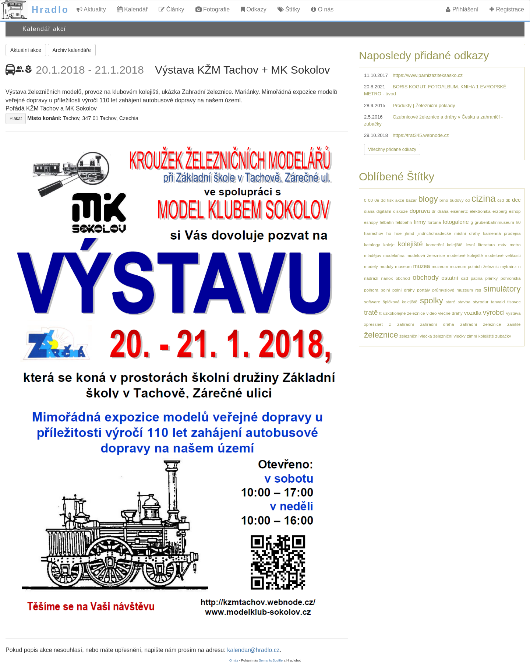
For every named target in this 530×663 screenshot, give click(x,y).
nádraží (371, 278)
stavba (463, 301)
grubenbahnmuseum (494, 222)
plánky (491, 278)
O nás (322, 9)
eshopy (371, 222)
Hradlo (50, 9)
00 (370, 200)
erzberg (499, 211)
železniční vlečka (415, 336)
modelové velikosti (502, 255)
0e (376, 200)
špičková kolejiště (400, 301)
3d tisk (387, 200)
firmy (420, 222)
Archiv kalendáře (72, 50)
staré (450, 301)
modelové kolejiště (465, 255)
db (508, 200)
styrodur (480, 301)
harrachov (373, 233)
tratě (371, 312)
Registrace (507, 9)
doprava (420, 211)
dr (433, 211)
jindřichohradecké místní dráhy (448, 233)
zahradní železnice (480, 324)
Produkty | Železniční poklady (424, 105)
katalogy (372, 244)
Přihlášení (462, 9)
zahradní (405, 324)
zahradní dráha (437, 324)
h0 (518, 222)
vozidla (472, 313)
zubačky (503, 336)
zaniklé (513, 324)
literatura (486, 244)
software (372, 301)
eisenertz (459, 211)
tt (380, 313)
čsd (500, 200)
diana (369, 211)
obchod (403, 278)
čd (467, 200)
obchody (426, 277)
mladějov (372, 255)
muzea (421, 266)
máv (502, 244)
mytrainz (508, 266)
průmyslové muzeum (452, 290)
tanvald (498, 301)
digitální (384, 211)
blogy (428, 199)
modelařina (393, 255)
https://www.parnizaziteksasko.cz (428, 75)
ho (388, 233)
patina (477, 278)
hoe (398, 233)
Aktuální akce (25, 50)
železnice (381, 334)
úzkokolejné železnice (404, 313)
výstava (513, 313)
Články (171, 9)
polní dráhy (403, 290)
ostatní (449, 278)
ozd (464, 278)
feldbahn (403, 222)
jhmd (409, 233)
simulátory (501, 288)
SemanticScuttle (271, 660)
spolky (431, 300)
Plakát (16, 118)
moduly (386, 266)
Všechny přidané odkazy (392, 149)
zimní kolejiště (480, 336)
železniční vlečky (449, 336)
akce (399, 200)
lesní (470, 244)
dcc (516, 200)
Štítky (289, 9)
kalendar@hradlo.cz (253, 650)
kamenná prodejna (502, 233)
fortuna (434, 222)
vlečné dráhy (450, 313)
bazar (411, 200)
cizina (483, 198)
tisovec (513, 301)
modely (371, 266)
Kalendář (132, 9)
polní (385, 290)
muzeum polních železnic (474, 266)
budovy (457, 200)
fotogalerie (456, 222)
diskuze (400, 211)
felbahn (386, 222)
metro (515, 244)
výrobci (494, 312)
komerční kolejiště (444, 244)
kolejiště (410, 244)
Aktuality (91, 9)
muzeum (440, 266)
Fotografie (212, 9)
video (431, 313)
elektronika (480, 211)
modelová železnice (425, 255)
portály (423, 290)
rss (478, 290)
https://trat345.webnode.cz (421, 135)
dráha (443, 211)
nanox (387, 278)
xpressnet (373, 324)
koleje (389, 244)
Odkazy (253, 9)
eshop (515, 211)
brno (443, 200)
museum (403, 266)
